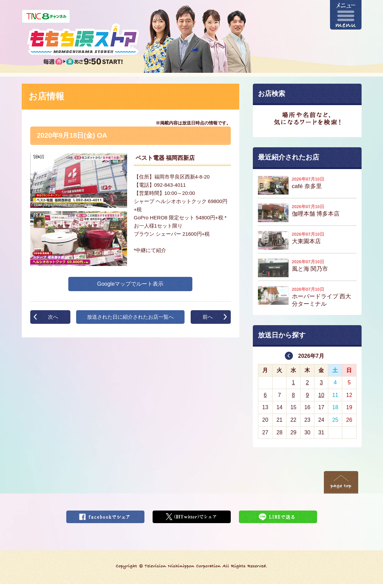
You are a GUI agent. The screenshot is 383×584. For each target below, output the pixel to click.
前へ (208, 317)
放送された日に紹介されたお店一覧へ (130, 317)
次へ (53, 317)
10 (321, 395)
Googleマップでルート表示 (130, 284)
